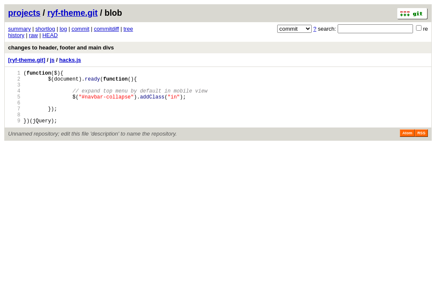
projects (24, 12)
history (16, 35)
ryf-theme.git (72, 12)
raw (33, 35)
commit (80, 29)
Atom (407, 144)
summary (19, 29)
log (63, 29)
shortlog (45, 29)
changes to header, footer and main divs (61, 47)
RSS (421, 144)
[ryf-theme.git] (26, 60)
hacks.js (70, 60)
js (52, 60)
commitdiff (106, 29)
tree (128, 29)
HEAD (49, 35)
